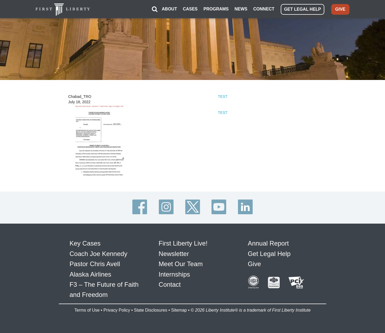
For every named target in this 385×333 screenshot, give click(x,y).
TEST (223, 96)
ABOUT (169, 9)
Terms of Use (86, 310)
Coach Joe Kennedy (98, 253)
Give (254, 263)
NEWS (240, 9)
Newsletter (174, 253)
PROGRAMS (216, 9)
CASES (190, 9)
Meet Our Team (181, 263)
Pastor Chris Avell (95, 263)
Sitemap (179, 310)
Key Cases (85, 243)
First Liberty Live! (183, 243)
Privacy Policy (116, 310)
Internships (174, 274)
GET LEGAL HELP (302, 9)
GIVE (340, 9)
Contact (170, 284)
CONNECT (263, 9)
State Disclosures (150, 310)
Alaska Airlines (90, 274)
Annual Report (268, 243)
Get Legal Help (269, 253)
